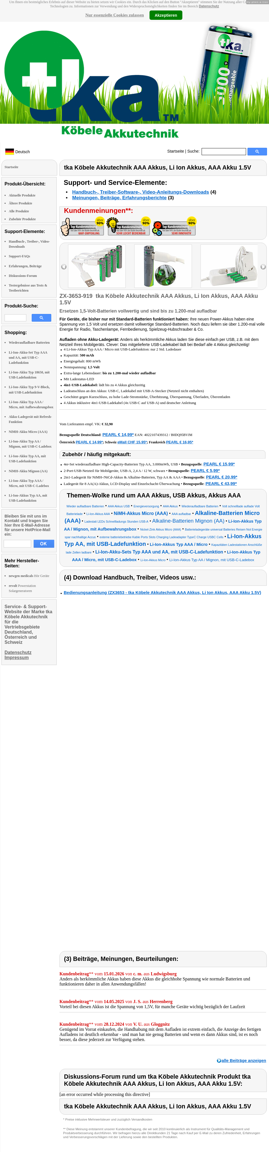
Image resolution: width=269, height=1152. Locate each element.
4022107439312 (156, 435)
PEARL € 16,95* (179, 442)
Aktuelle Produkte (22, 195)
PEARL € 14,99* (118, 434)
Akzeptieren (166, 15)
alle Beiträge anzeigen (243, 1060)
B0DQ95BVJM (181, 435)
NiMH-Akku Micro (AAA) (28, 432)
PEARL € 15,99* (219, 463)
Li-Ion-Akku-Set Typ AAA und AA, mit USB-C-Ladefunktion (28, 357)
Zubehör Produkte (22, 219)
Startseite (175, 151)
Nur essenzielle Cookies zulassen (114, 15)
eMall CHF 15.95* (132, 442)
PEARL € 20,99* (221, 477)
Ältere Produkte (20, 203)
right (263, 267)
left (64, 267)
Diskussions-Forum (23, 276)
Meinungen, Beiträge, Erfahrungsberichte (119, 197)
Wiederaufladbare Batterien (29, 343)
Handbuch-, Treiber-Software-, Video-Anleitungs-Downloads (140, 192)
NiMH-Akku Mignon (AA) (28, 471)
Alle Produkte (19, 211)
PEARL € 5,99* (205, 470)
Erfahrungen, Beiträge (25, 266)
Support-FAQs (19, 256)
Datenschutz (209, 6)
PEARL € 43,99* (221, 483)
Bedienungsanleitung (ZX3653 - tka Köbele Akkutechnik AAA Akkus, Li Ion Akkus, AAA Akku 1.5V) (162, 592)
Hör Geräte (29, 576)
